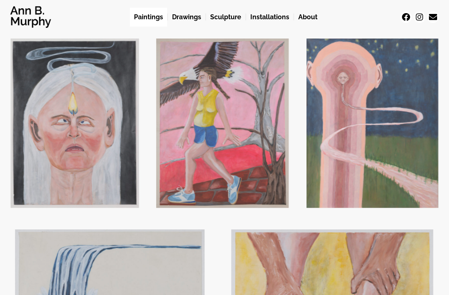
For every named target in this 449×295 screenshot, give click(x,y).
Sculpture (225, 17)
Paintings (148, 17)
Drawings (186, 17)
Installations (269, 17)
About (307, 17)
